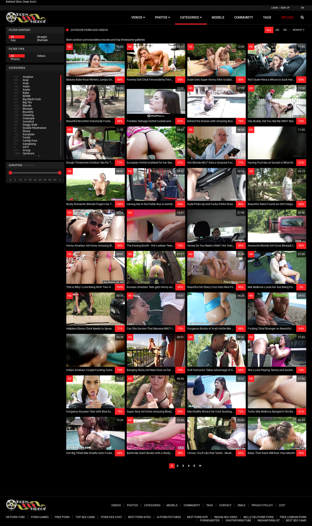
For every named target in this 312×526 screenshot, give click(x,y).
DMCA (241, 505)
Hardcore (24, 153)
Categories (152, 505)
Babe (21, 92)
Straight (42, 36)
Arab (21, 83)
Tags (209, 505)
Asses (22, 89)
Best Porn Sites (139, 517)
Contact (225, 505)
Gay (13, 40)
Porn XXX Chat (111, 517)
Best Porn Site (197, 517)
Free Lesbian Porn (293, 517)
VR (285, 30)
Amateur (23, 76)
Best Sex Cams (296, 520)
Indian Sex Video (225, 517)
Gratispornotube (238, 520)
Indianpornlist (268, 520)
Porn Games (40, 517)
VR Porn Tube (15, 517)
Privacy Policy (262, 505)
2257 (282, 505)
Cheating (24, 115)
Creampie (24, 118)
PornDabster (209, 520)
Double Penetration (30, 127)
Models (172, 505)
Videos (41, 55)
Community (192, 505)
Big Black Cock (27, 99)
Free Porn (62, 517)
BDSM (22, 96)
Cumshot (24, 121)
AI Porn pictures (169, 517)
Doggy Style (25, 124)
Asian (22, 86)
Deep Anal (29, 1)
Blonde (22, 105)
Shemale (42, 40)
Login (274, 7)
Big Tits (23, 102)
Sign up (285, 7)
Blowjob (23, 108)
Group (22, 150)
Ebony (22, 131)
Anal (21, 80)
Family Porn (25, 140)
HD (277, 30)
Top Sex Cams (85, 517)
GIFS (21, 147)
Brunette (23, 111)
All (12, 36)
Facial (22, 137)
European (24, 134)
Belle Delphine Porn (259, 517)
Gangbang (25, 143)
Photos (15, 59)
